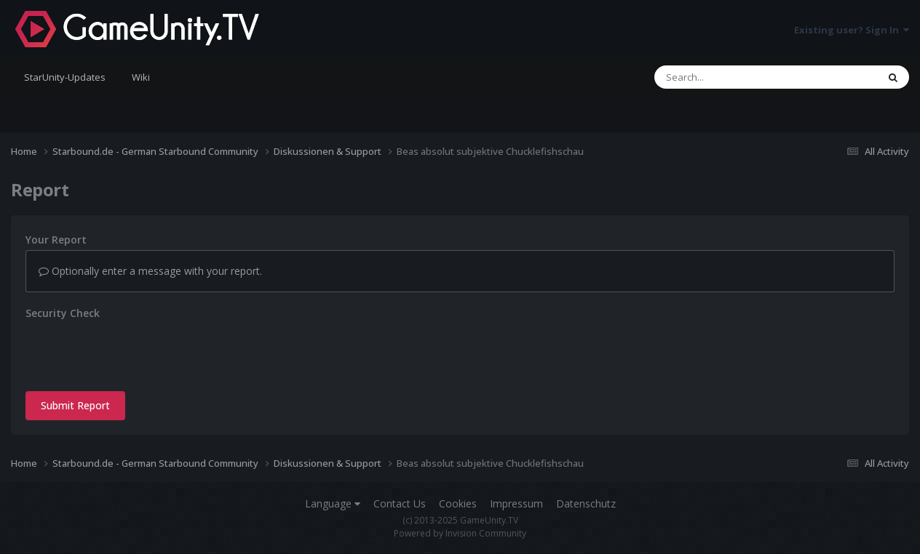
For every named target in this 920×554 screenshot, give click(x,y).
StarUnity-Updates (65, 77)
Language (332, 503)
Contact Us (399, 503)
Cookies (458, 503)
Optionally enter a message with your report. (150, 271)
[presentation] (136, 352)
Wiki (141, 77)
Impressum (516, 503)
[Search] (727, 77)
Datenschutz (586, 503)
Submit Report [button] (75, 405)
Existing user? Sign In (851, 29)
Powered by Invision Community (460, 533)
